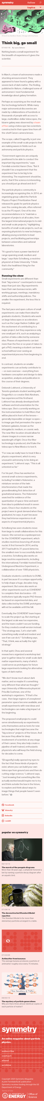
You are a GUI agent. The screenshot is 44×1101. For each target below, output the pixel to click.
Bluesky (7, 810)
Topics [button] (35, 7)
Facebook (8, 805)
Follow (31, 2)
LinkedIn (7, 815)
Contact (6, 1055)
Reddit (6, 821)
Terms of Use (7, 1091)
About (5, 1060)
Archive (6, 1065)
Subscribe (8, 1051)
